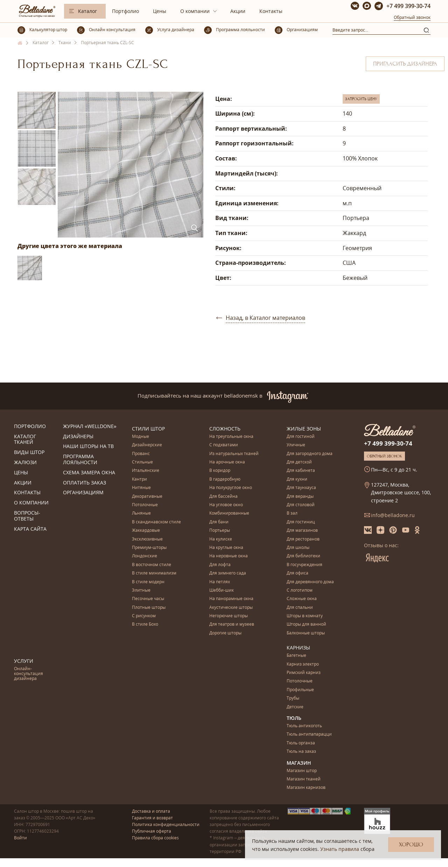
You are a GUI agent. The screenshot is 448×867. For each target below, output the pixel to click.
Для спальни (300, 607)
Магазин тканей (304, 779)
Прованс (141, 453)
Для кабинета (301, 470)
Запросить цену (361, 98)
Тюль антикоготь (304, 726)
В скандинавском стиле (156, 522)
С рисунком (144, 616)
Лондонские (144, 556)
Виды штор (29, 452)
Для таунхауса (301, 487)
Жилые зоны (304, 428)
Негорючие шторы (228, 616)
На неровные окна (228, 556)
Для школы (298, 547)
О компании (195, 11)
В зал (292, 513)
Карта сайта (30, 529)
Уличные (296, 445)
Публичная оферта (151, 831)
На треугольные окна (231, 436)
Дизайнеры (78, 437)
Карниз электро (303, 664)
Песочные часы (148, 598)
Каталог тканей (25, 440)
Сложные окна (302, 598)
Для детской (299, 462)
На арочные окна (227, 462)
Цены (159, 11)
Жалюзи (25, 463)
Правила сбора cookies (155, 838)
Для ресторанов (303, 539)
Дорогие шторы (225, 633)
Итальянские (145, 470)
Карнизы (298, 647)
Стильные (142, 462)
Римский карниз (304, 672)
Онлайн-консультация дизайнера (28, 674)
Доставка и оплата (151, 811)
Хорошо (411, 844)
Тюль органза (301, 743)
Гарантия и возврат (152, 818)
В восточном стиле (151, 564)
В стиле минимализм (154, 573)
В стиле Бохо (145, 624)
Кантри (139, 479)
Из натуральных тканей (234, 453)
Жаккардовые (146, 530)
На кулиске (220, 539)
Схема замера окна (89, 473)
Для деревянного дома (310, 582)
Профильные (300, 690)
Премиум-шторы (149, 547)
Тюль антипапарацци (309, 734)
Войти (20, 838)
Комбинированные (229, 513)
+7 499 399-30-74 (408, 6)
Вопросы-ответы (27, 516)
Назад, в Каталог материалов (265, 318)
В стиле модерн (148, 582)
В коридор (219, 470)
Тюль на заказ (301, 751)
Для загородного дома (309, 453)
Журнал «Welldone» (90, 426)
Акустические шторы (231, 607)
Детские (295, 707)
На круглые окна (226, 547)
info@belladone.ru (393, 515)
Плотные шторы (149, 607)
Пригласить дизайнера (405, 63)
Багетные (296, 655)
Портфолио (125, 11)
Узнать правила (339, 849)
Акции (237, 11)
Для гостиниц (301, 522)
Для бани (219, 522)
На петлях (219, 582)
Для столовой (301, 505)
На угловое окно (226, 505)
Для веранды (300, 496)
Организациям (83, 493)
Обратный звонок (412, 17)
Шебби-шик (221, 590)
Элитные (141, 590)
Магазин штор (302, 770)
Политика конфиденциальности (166, 824)
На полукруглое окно (230, 487)
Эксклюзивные (147, 539)
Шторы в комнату (305, 616)
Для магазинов (302, 530)
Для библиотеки (303, 556)
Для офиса (297, 573)
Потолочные (145, 505)
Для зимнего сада (227, 573)
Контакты (270, 11)
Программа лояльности (80, 460)
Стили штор (148, 428)
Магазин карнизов (306, 787)
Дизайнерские (147, 445)
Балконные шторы (306, 633)
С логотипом (300, 590)
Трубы (293, 698)
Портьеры (219, 530)
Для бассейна (223, 496)
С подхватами (223, 445)
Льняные (141, 513)
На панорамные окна (231, 598)
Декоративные (147, 496)
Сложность (224, 428)
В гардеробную (224, 479)
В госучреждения (304, 564)
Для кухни (297, 479)
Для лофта (220, 564)
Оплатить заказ (84, 483)
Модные (140, 436)
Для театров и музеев (231, 624)
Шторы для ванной (306, 624)
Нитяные (141, 487)
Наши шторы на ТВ (88, 446)
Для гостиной (301, 436)
